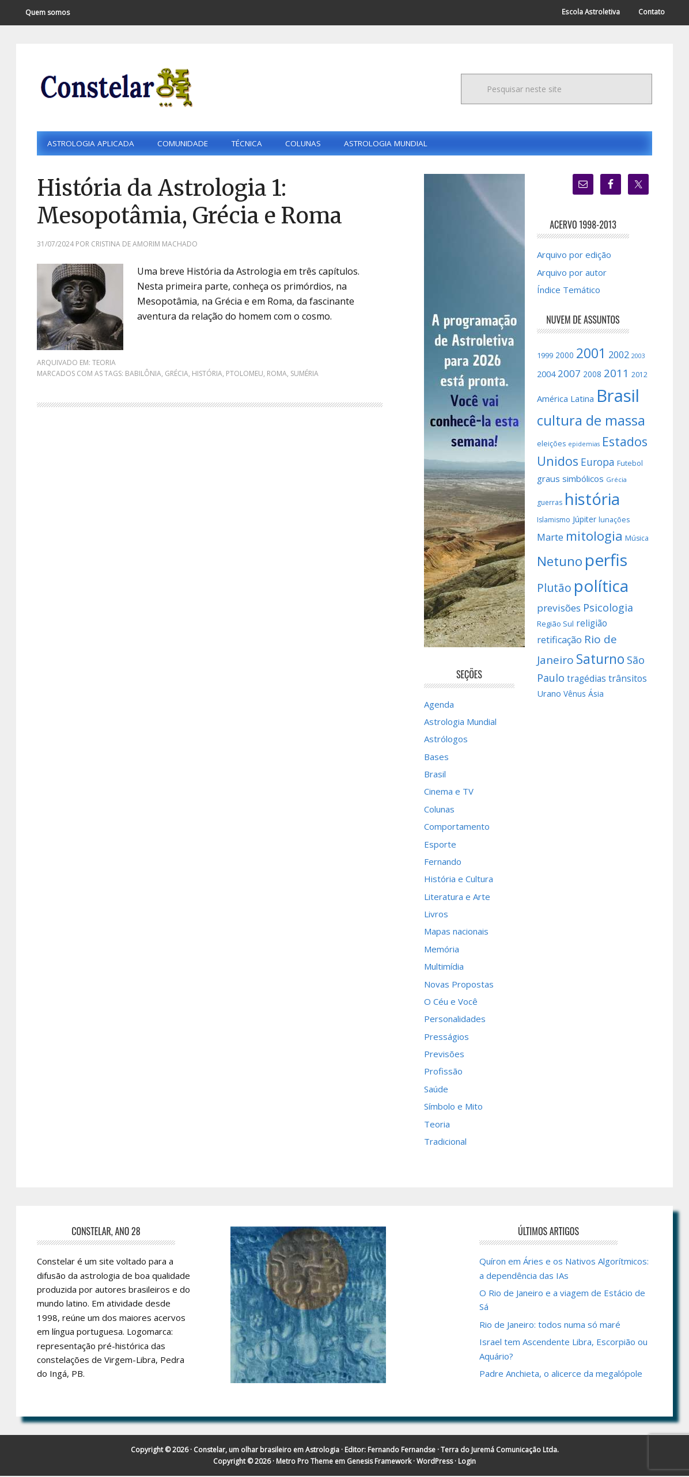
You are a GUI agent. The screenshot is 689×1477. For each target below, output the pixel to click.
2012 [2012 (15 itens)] (639, 376)
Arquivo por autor (572, 273)
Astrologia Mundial (460, 722)
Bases (436, 758)
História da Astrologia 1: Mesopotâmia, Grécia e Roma (199, 202)
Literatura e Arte (457, 897)
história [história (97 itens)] (592, 500)
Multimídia (444, 967)
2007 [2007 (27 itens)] (569, 374)
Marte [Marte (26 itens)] (550, 538)
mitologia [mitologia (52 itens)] (594, 537)
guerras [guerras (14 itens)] (549, 503)
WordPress (435, 1462)
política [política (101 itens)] (601, 587)
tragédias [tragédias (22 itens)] (586, 679)
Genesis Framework (379, 1462)
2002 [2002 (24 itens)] (618, 356)
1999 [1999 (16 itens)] (545, 356)
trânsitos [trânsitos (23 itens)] (627, 679)
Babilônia (143, 374)
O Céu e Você (451, 1002)
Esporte (440, 844)
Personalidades (455, 1020)
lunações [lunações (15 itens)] (614, 520)
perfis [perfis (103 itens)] (606, 561)
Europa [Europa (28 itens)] (598, 463)
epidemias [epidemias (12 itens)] (584, 445)
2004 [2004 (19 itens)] (546, 375)
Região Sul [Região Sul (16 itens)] (555, 625)
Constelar (114, 87)
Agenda (439, 705)
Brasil (435, 775)
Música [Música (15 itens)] (637, 539)
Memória (441, 950)
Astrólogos (446, 740)
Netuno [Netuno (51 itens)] (559, 562)
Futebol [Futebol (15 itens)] (630, 464)
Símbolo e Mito (453, 1107)
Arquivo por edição (574, 255)
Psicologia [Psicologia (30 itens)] (608, 609)
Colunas (439, 810)
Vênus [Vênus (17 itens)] (574, 695)
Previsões (444, 1055)
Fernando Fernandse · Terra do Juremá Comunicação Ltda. (463, 1451)
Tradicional (445, 1142)
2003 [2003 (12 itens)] (638, 357)
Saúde (436, 1090)
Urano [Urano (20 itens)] (549, 694)
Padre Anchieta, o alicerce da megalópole (560, 1374)
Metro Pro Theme (304, 1462)
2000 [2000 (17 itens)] (564, 356)
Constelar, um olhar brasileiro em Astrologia (266, 1451)
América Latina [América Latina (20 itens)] (565, 399)
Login (467, 1462)
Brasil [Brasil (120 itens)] (617, 396)
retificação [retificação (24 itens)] (559, 641)
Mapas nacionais (456, 932)
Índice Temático (568, 291)
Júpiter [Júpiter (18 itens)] (584, 519)
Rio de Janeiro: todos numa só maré (549, 1325)
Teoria (104, 364)
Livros (436, 915)
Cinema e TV (449, 792)
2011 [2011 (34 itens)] (616, 374)
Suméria (304, 374)
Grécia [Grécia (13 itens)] (616, 480)
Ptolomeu (244, 374)
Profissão (443, 1072)
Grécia (176, 374)
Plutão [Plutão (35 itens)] (554, 589)
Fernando (442, 862)
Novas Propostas (459, 984)
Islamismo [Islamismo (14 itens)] (553, 520)
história (207, 374)
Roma (277, 374)
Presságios (446, 1037)
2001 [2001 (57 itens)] (591, 354)
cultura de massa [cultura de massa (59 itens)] (591, 421)
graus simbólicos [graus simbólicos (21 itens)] (570, 479)
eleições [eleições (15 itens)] (551, 444)
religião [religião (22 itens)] (591, 624)
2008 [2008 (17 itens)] (592, 375)
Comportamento (457, 827)
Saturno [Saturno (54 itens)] (600, 660)
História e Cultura (458, 880)
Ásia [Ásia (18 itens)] (596, 694)
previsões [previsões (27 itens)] (559, 609)
